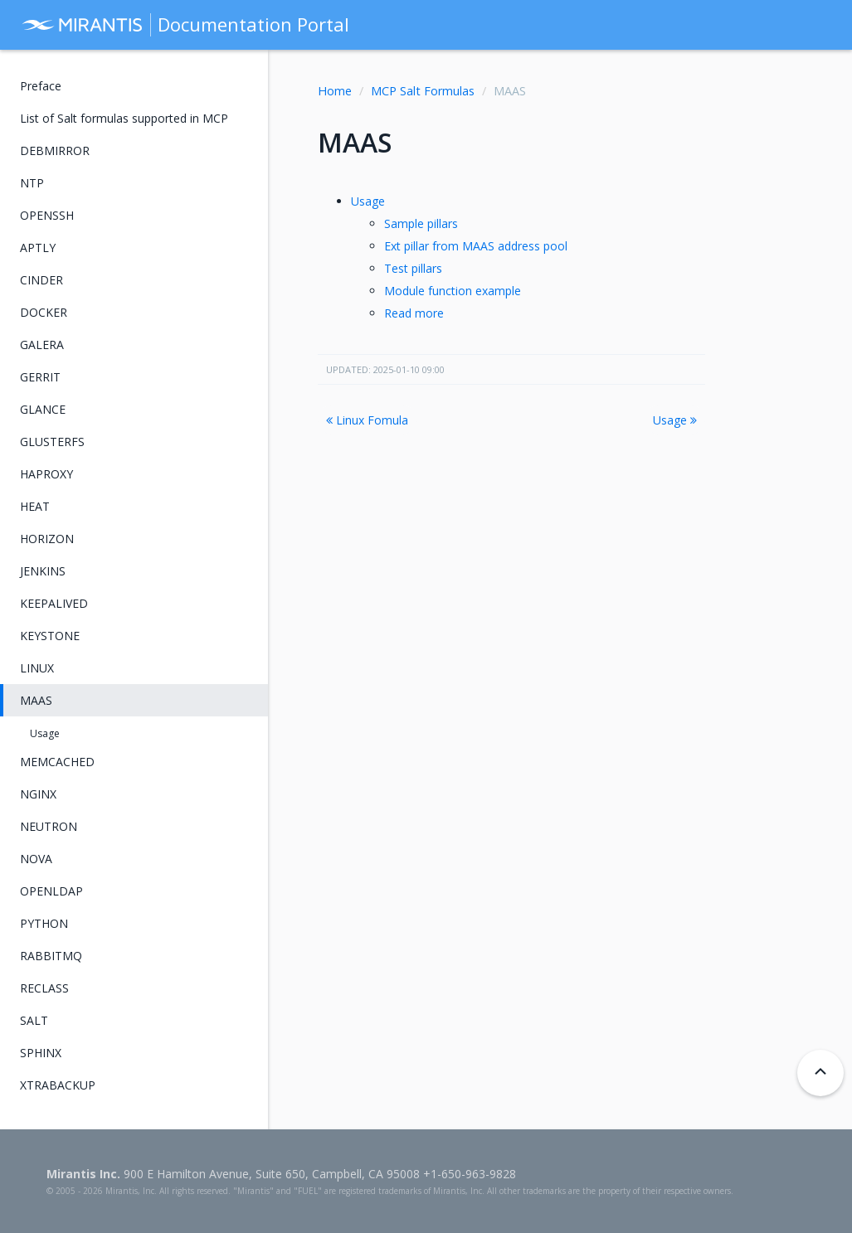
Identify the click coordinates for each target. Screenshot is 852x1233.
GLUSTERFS (52, 441)
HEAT (35, 506)
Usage (368, 201)
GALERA (42, 344)
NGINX (38, 794)
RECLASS (44, 988)
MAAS (36, 700)
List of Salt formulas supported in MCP (124, 118)
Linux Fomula (367, 420)
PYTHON (44, 923)
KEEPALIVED (54, 603)
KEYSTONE (50, 635)
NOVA (36, 858)
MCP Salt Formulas (423, 91)
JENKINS (43, 571)
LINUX (37, 668)
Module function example (452, 291)
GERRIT (40, 377)
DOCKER (43, 312)
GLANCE (43, 409)
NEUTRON (48, 826)
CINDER (41, 280)
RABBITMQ (51, 956)
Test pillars (413, 268)
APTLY (38, 247)
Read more (414, 313)
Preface (40, 86)
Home (335, 91)
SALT (34, 1020)
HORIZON (47, 538)
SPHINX (40, 1053)
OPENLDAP (51, 891)
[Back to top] (820, 1073)
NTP (32, 183)
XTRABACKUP (57, 1085)
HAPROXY (46, 474)
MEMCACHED (57, 761)
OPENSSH (47, 215)
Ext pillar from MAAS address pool (475, 246)
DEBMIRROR (55, 150)
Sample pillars (421, 223)
